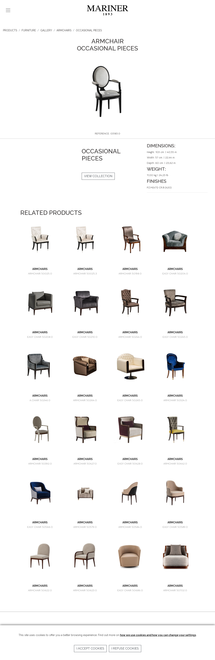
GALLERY (46, 30)
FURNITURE (29, 30)
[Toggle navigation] (8, 10)
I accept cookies (90, 648)
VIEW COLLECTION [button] (98, 176)
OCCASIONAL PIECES (89, 30)
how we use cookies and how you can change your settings (158, 635)
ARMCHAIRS (64, 30)
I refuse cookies (125, 648)
